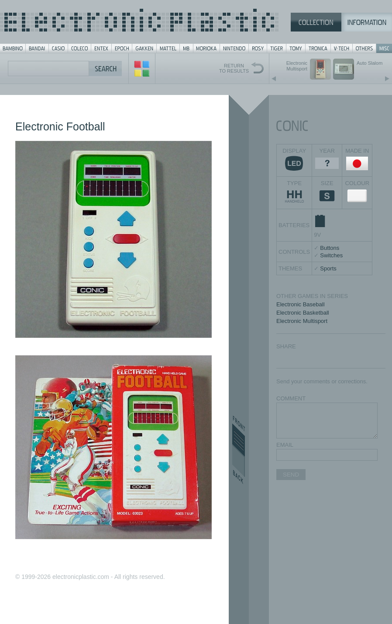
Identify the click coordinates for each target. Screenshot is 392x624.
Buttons (329, 248)
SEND (291, 474)
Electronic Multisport (301, 321)
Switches (331, 255)
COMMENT (291, 398)
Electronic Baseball (300, 304)
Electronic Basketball (302, 312)
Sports (328, 268)
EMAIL (284, 445)
